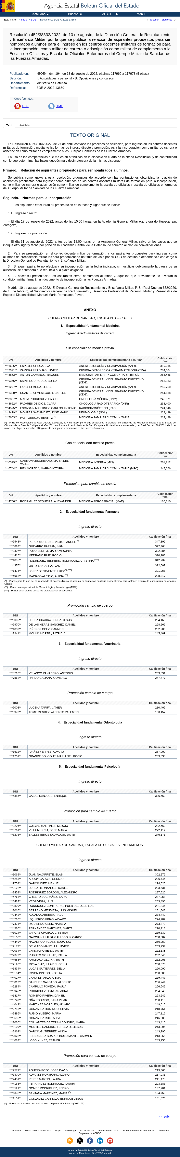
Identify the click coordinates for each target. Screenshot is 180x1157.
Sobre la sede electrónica (38, 1130)
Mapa (58, 1130)
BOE (33, 19)
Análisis (24, 125)
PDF (25, 106)
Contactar (16, 1130)
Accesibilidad (87, 1130)
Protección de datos (108, 1130)
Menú (143, 14)
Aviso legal (70, 1130)
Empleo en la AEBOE (90, 1133)
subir (167, 1116)
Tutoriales (164, 1130)
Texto (9, 125)
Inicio (24, 19)
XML (59, 106)
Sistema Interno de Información (138, 1130)
